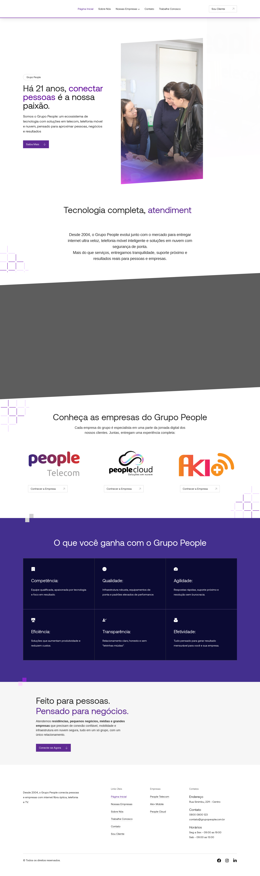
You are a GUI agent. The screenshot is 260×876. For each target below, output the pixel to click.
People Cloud (158, 811)
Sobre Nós (117, 811)
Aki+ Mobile (157, 804)
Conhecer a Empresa (48, 499)
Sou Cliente (223, 8)
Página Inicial (119, 796)
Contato (115, 826)
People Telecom (159, 796)
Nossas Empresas (121, 804)
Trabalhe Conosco (121, 818)
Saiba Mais (36, 147)
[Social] (219, 860)
